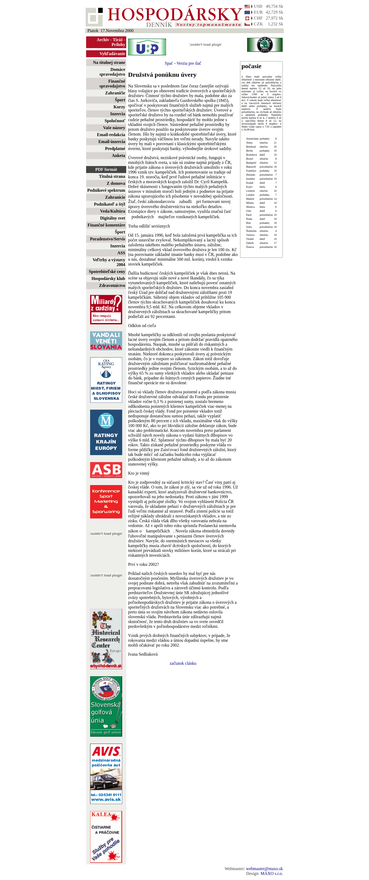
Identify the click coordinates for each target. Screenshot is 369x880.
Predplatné (115, 148)
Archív (103, 39)
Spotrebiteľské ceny (107, 271)
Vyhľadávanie (112, 53)
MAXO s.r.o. (271, 873)
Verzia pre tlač (188, 63)
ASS (121, 253)
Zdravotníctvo (112, 285)
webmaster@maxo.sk (264, 868)
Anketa (118, 155)
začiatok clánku (183, 663)
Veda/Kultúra (112, 211)
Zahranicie (115, 197)
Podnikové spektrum (106, 190)
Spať (169, 63)
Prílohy (118, 44)
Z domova (116, 183)
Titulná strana (112, 176)
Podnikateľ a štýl (109, 204)
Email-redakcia (111, 134)
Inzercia (117, 114)
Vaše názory (114, 127)
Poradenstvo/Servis (107, 239)
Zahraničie (115, 93)
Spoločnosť (115, 120)
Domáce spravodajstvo (112, 71)
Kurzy (119, 107)
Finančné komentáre (106, 225)
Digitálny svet (112, 218)
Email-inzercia (111, 141)
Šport (120, 100)
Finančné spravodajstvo (112, 83)
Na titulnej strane (109, 62)
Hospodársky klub (108, 278)
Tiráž (118, 39)
